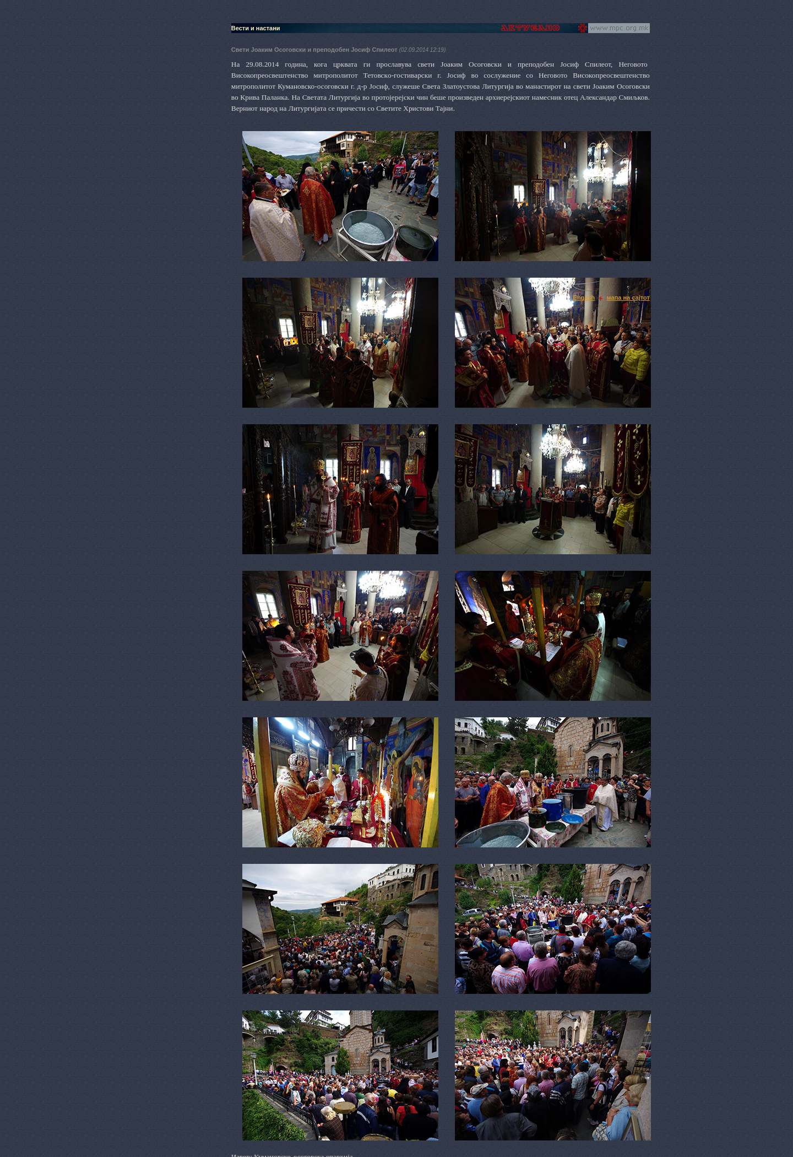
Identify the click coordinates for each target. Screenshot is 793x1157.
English (584, 297)
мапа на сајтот (628, 297)
